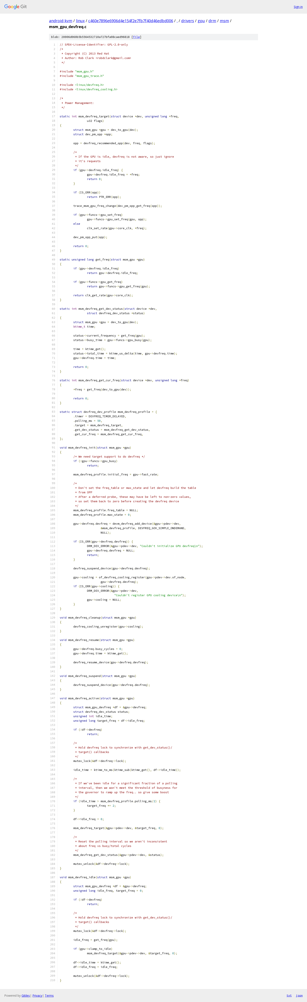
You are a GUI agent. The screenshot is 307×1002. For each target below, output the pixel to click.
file (136, 37)
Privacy (37, 995)
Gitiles (26, 995)
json (299, 995)
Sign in (298, 7)
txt (289, 995)
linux (80, 20)
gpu (201, 20)
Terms (49, 995)
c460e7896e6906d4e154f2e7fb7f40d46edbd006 (130, 20)
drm (212, 20)
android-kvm (60, 20)
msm (224, 20)
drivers (187, 20)
